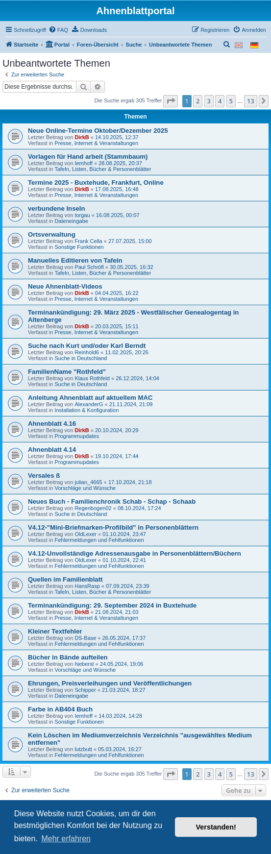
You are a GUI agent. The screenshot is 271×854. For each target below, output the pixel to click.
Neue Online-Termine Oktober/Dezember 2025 (98, 130)
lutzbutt (83, 749)
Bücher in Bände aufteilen (68, 657)
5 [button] (231, 101)
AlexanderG (88, 404)
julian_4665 (88, 482)
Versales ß (44, 475)
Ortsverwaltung (51, 234)
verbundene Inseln (56, 208)
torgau (82, 215)
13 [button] (250, 101)
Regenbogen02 (92, 508)
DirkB (81, 137)
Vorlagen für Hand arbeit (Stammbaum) (88, 156)
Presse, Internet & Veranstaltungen (96, 143)
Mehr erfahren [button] (66, 838)
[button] (170, 101)
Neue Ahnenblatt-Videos (65, 286)
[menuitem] (58, 30)
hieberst (84, 664)
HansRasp (86, 586)
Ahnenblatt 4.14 (52, 449)
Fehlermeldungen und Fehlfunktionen (99, 540)
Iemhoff (83, 163)
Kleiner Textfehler (55, 631)
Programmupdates (76, 436)
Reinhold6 (86, 352)
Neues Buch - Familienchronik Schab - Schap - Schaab (112, 501)
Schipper (85, 690)
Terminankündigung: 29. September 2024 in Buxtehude (112, 605)
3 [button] (209, 101)
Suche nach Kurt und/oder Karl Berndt (87, 345)
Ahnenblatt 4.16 (52, 423)
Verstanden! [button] (216, 827)
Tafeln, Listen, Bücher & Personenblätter (102, 169)
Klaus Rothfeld (92, 378)
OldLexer (85, 534)
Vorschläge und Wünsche (85, 488)
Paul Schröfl (88, 267)
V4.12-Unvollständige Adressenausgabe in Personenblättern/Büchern (134, 553)
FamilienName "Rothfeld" (67, 371)
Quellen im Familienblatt (65, 579)
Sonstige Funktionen (78, 247)
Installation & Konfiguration (86, 410)
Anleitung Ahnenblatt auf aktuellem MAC (90, 397)
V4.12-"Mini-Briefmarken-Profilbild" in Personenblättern (113, 527)
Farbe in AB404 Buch (60, 709)
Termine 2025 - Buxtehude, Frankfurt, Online (96, 182)
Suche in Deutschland (80, 358)
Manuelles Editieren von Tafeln (75, 260)
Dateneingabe (71, 221)
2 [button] (197, 101)
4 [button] (220, 101)
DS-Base (85, 638)
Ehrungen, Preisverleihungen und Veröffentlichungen (110, 683)
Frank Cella (88, 241)
